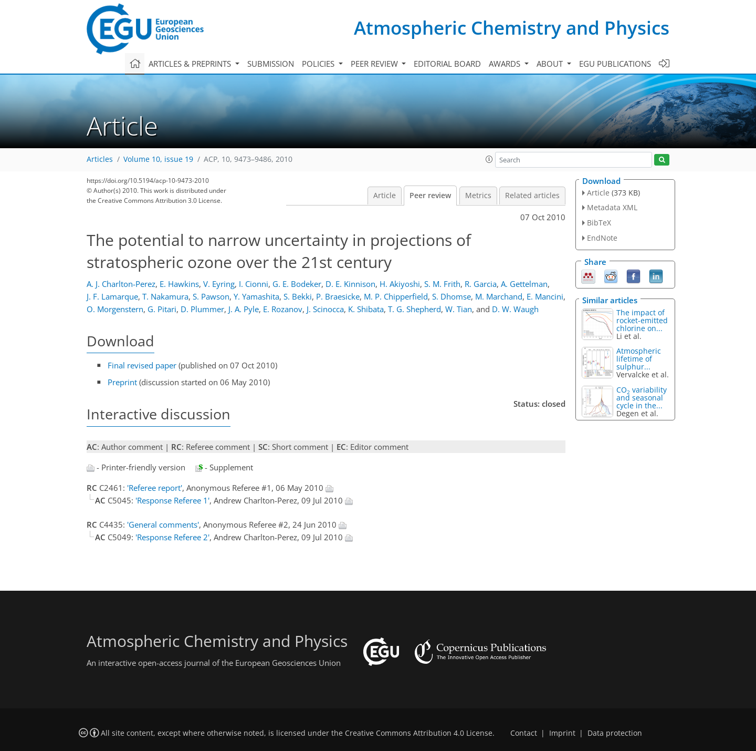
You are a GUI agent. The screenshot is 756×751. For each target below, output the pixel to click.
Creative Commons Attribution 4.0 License (418, 733)
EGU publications (615, 63)
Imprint (562, 733)
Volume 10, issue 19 (158, 159)
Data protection (614, 733)
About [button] (551, 63)
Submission (270, 63)
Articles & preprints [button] (191, 63)
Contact (523, 733)
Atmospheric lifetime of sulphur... (638, 359)
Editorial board (447, 63)
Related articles (532, 195)
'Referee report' (154, 487)
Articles (100, 159)
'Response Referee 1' (172, 500)
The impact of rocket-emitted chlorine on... (642, 320)
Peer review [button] (375, 63)
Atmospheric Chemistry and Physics (511, 27)
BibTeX (599, 223)
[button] (489, 159)
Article (384, 195)
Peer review (430, 195)
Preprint (122, 382)
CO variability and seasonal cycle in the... (641, 397)
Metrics (478, 195)
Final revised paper (142, 365)
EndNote (602, 238)
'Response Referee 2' (172, 537)
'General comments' (163, 524)
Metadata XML (612, 207)
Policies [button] (319, 63)
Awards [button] (505, 63)
